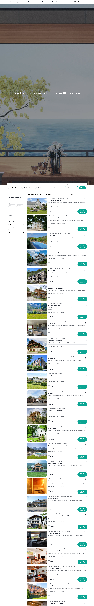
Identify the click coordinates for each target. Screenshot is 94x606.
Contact (58, 1)
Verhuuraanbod (36, 1)
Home (29, 1)
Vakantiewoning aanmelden (48, 1)
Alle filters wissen (11, 194)
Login (63, 1)
